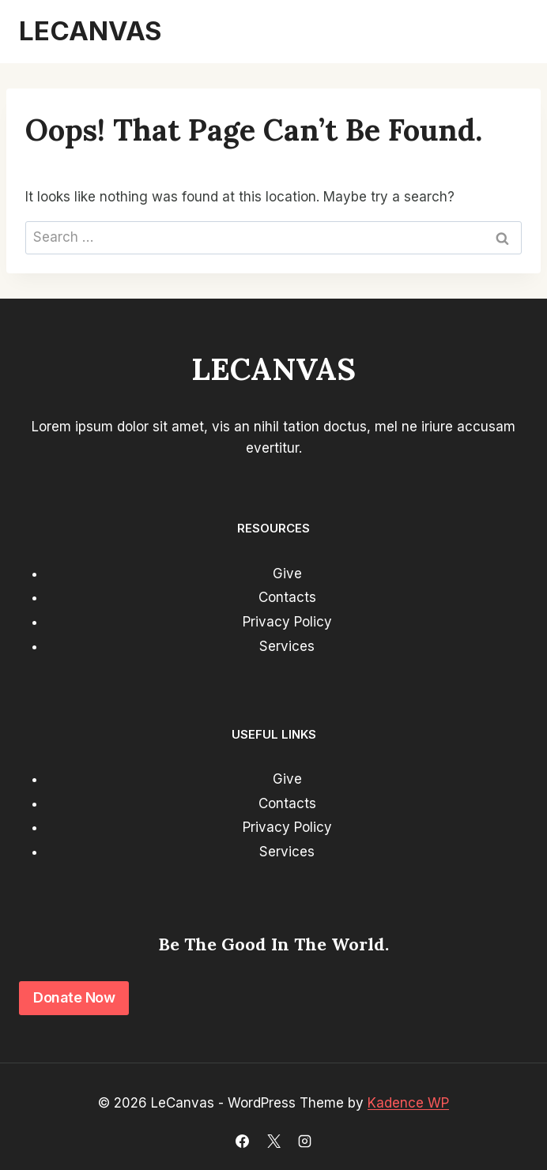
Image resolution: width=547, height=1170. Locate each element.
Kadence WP (408, 1103)
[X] (273, 1140)
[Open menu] (509, 31)
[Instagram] (304, 1140)
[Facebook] (242, 1140)
